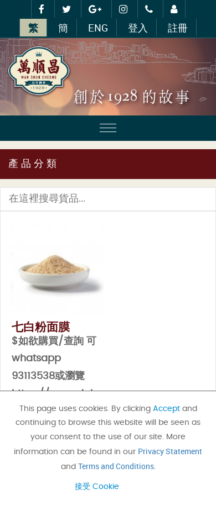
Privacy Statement (170, 451)
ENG (98, 27)
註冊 (178, 27)
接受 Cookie (97, 487)
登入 (138, 27)
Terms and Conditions (116, 466)
